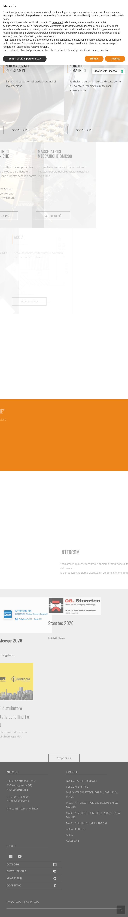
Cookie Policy (31, 902)
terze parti (57, 22)
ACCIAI (69, 834)
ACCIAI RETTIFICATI (76, 829)
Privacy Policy (14, 902)
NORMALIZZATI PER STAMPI (17, 67)
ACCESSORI (72, 840)
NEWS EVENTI (14, 878)
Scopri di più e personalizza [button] (24, 58)
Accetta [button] (115, 58)
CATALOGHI (13, 864)
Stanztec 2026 (25, 623)
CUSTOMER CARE (16, 871)
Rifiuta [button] (94, 58)
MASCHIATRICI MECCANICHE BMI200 (86, 823)
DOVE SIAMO (14, 885)
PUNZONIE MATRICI (77, 67)
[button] (121, 910)
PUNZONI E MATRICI (77, 786)
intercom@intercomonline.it (22, 808)
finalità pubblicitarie (13, 32)
